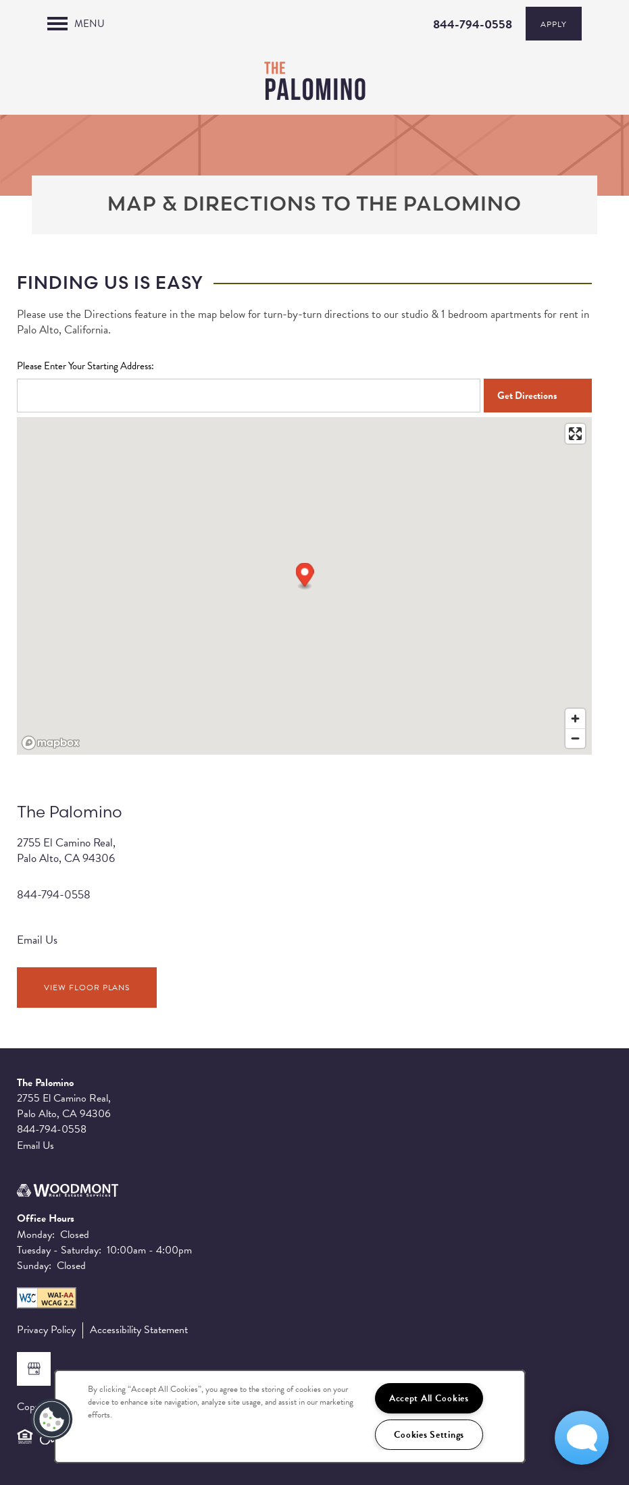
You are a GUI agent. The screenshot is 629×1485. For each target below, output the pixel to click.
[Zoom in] (575, 718)
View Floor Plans (87, 987)
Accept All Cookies (429, 1398)
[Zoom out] (575, 738)
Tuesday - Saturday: (59, 1250)
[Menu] (76, 23)
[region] (290, 1416)
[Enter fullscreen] (575, 433)
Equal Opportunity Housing (25, 1442)
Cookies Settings (429, 1435)
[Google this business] (34, 1369)
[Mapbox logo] (50, 743)
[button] (305, 577)
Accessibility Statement (139, 1330)
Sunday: (34, 1266)
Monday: (36, 1234)
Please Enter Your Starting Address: (85, 366)
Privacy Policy (46, 1330)
